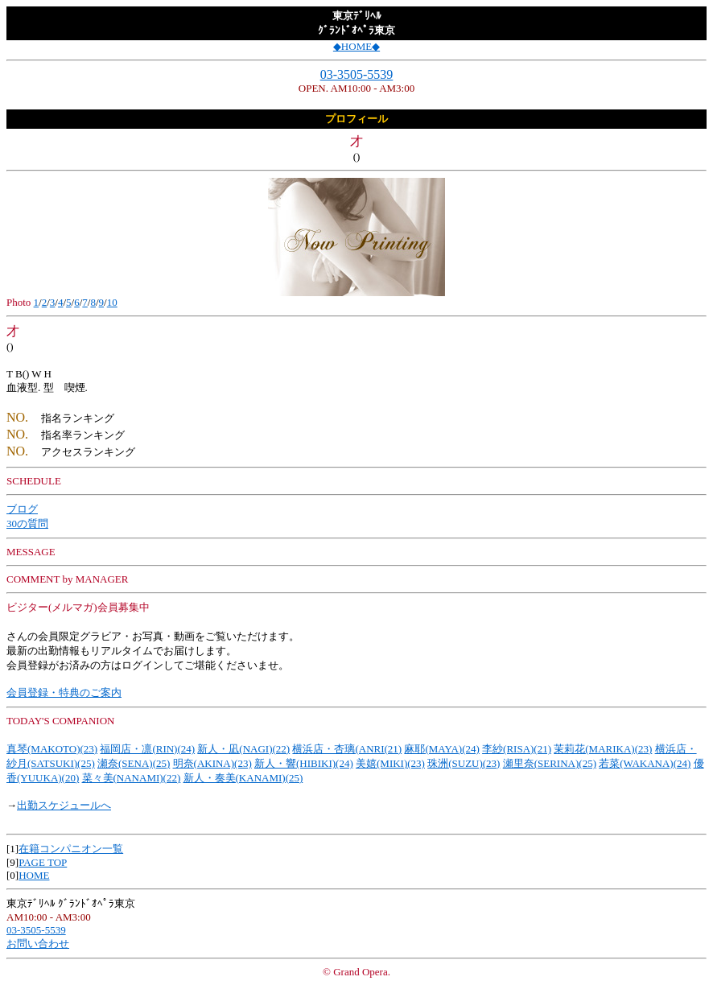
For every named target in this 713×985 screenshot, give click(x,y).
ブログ (22, 509)
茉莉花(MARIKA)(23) (603, 749)
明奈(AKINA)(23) (212, 763)
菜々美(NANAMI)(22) (131, 778)
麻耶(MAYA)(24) (441, 749)
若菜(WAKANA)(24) (644, 763)
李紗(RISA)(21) (516, 749)
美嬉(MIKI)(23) (390, 763)
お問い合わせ (37, 944)
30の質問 (27, 523)
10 (112, 302)
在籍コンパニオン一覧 (71, 849)
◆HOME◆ (356, 46)
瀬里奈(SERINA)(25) (549, 763)
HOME (34, 875)
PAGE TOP (43, 862)
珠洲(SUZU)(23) (463, 763)
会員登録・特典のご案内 (64, 692)
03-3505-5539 (357, 74)
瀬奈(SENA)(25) (133, 763)
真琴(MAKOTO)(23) (51, 749)
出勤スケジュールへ (64, 805)
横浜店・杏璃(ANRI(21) (347, 749)
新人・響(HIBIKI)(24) (303, 763)
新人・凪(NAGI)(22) (243, 749)
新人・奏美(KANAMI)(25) (243, 778)
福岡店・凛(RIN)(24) (147, 749)
